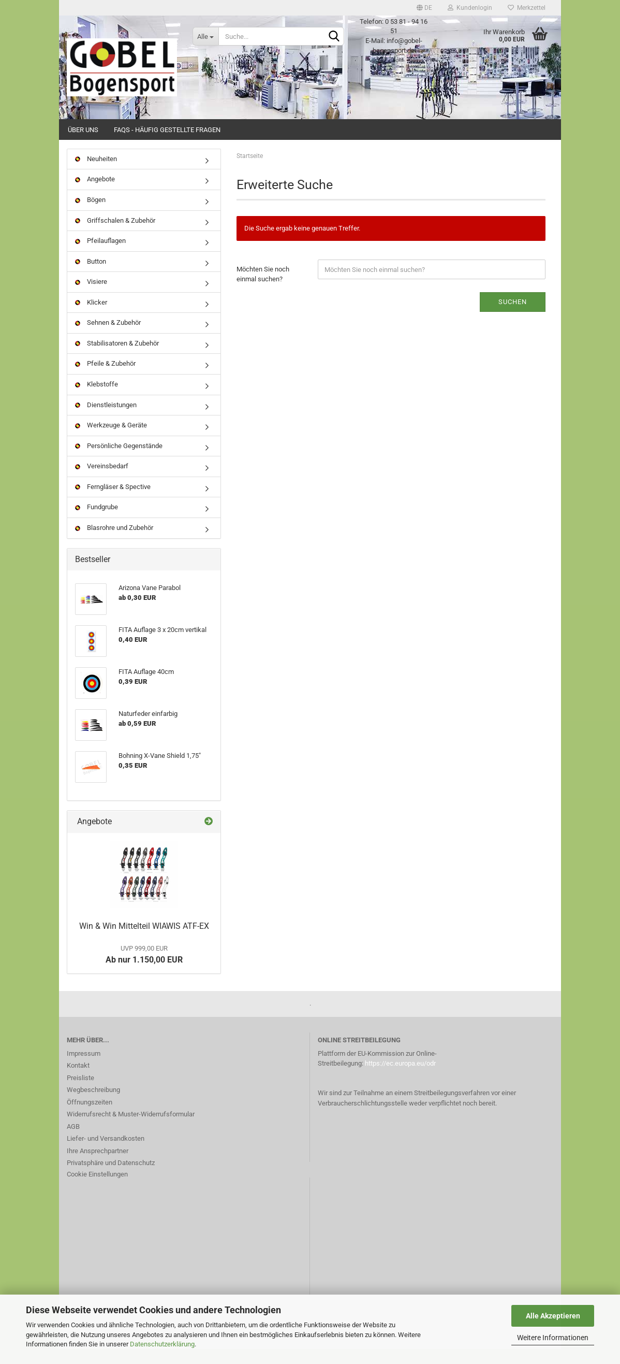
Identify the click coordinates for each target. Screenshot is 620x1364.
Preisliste (80, 1092)
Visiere (91, 296)
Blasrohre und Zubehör (114, 542)
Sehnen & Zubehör (108, 337)
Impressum (83, 1068)
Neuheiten (96, 173)
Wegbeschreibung (93, 1104)
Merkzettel (526, 7)
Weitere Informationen (552, 1337)
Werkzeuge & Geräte (111, 439)
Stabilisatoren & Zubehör (117, 358)
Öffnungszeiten (89, 1117)
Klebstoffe (96, 399)
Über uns (83, 130)
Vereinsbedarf (101, 480)
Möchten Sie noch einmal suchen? (263, 289)
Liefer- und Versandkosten (105, 1153)
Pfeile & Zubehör (105, 378)
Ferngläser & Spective (113, 501)
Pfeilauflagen (100, 255)
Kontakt (78, 1080)
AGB (73, 1141)
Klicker (91, 317)
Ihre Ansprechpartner (97, 1165)
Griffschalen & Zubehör (115, 235)
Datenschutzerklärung (162, 1344)
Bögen (90, 214)
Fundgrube (96, 522)
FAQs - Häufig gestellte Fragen (167, 130)
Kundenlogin (470, 7)
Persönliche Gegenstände (119, 460)
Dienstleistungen (106, 419)
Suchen (512, 316)
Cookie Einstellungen (97, 1189)
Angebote (95, 194)
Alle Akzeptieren (553, 1316)
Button (90, 276)
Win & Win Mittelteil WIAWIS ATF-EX (144, 941)
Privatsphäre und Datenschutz (111, 1177)
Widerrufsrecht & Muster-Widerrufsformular (131, 1128)
